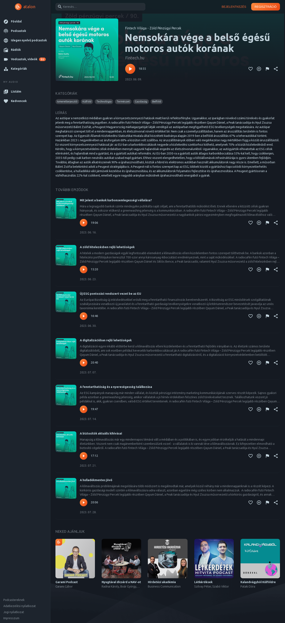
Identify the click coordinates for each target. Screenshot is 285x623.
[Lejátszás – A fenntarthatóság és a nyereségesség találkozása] (83, 409)
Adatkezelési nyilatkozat (19, 606)
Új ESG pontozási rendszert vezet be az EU (110, 293)
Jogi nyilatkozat (13, 612)
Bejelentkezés (234, 7)
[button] (25, 21)
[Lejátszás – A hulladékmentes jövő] (83, 502)
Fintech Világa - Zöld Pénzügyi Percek (153, 28)
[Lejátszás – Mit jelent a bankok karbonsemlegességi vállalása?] (83, 222)
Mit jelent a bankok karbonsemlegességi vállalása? (116, 200)
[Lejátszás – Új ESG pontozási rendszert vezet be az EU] (83, 316)
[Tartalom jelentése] (267, 69)
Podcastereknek (14, 600)
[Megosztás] (276, 69)
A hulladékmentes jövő (96, 480)
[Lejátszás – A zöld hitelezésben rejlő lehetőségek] (83, 269)
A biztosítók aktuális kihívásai (101, 433)
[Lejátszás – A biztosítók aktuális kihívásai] (83, 456)
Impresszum (11, 618)
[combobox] (99, 6)
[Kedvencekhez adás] (250, 69)
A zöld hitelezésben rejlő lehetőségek (107, 247)
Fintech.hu (134, 57)
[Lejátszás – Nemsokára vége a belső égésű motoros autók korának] (130, 69)
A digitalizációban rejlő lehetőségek (106, 340)
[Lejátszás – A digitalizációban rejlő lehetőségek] (83, 362)
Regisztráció (265, 7)
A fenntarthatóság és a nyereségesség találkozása (116, 387)
